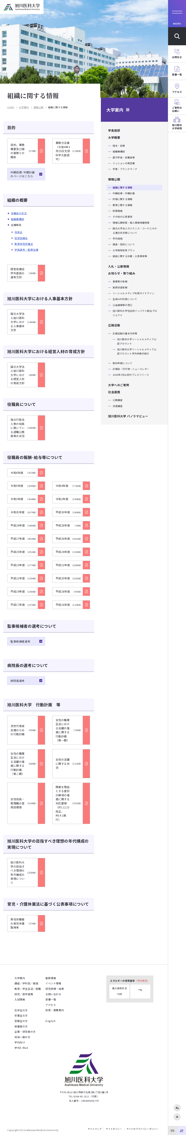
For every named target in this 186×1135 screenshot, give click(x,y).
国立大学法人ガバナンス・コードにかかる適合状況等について (135, 230)
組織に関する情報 (122, 187)
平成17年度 (24, 605)
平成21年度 (24, 578)
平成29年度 (24, 525)
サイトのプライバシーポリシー (142, 1128)
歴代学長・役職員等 (124, 157)
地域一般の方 (22, 1037)
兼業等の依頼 (120, 281)
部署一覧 (50, 999)
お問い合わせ (53, 994)
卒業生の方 (21, 1015)
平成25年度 (24, 552)
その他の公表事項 (122, 216)
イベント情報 (53, 983)
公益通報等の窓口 (122, 305)
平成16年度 (69, 605)
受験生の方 (21, 1021)
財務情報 (117, 211)
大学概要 (114, 137)
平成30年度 (69, 512)
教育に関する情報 (122, 205)
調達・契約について (124, 244)
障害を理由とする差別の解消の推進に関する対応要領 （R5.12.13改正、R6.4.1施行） (69, 803)
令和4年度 (69, 486)
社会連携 (114, 392)
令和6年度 (24, 473)
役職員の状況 (19, 213)
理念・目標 (119, 145)
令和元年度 (24, 512)
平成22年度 (69, 565)
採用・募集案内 (54, 1010)
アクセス (50, 1005)
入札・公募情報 (118, 266)
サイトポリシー (114, 1128)
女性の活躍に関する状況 (69, 763)
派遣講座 (117, 406)
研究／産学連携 (23, 994)
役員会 (18, 232)
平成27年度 (24, 538)
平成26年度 (69, 538)
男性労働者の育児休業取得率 (24, 923)
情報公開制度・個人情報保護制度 (131, 222)
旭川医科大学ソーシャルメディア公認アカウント (136, 341)
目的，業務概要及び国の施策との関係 (24, 151)
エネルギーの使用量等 (130, 980)
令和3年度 (24, 499)
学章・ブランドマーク (125, 169)
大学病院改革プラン (124, 250)
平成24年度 (69, 552)
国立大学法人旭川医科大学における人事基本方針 (24, 322)
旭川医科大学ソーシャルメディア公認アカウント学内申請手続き (136, 351)
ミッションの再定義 (124, 163)
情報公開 (38, 107)
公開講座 (117, 400)
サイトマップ (95, 1128)
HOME (10, 107)
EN (173, 1130)
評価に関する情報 (122, 199)
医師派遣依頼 (120, 287)
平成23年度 (24, 565)
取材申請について (122, 363)
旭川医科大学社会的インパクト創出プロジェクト (135, 313)
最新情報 (50, 978)
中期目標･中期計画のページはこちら (23, 174)
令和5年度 (24, 486)
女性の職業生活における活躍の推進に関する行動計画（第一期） (69, 730)
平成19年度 (24, 591)
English (50, 1021)
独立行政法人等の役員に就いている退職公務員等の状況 (24, 428)
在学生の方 (21, 1010)
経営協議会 (21, 238)
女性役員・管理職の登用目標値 (24, 803)
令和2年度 (69, 499)
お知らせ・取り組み (121, 273)
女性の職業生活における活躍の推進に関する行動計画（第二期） (24, 764)
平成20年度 (69, 578)
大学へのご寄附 (118, 385)
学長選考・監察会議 (26, 249)
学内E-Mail (21, 1048)
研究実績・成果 (54, 989)
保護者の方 (21, 1026)
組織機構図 (17, 219)
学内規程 (117, 238)
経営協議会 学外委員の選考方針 (24, 273)
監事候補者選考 (20, 641)
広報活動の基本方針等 (125, 333)
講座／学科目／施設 (26, 983)
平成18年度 (69, 591)
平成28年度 (69, 525)
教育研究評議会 (23, 244)
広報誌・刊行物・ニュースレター (131, 369)
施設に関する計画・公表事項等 (130, 256)
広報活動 (114, 325)
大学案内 (24, 107)
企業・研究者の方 (25, 1031)
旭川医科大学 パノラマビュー (128, 416)
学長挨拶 (114, 130)
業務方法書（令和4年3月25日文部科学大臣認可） (69, 151)
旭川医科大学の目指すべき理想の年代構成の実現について (24, 872)
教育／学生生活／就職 (27, 989)
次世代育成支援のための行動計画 (24, 730)
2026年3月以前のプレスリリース (131, 374)
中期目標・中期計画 (124, 193)
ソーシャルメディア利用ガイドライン (133, 293)
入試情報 (19, 999)
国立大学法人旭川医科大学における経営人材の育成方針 (24, 375)
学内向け (19, 1042)
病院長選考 (18, 681)
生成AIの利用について (125, 299)
